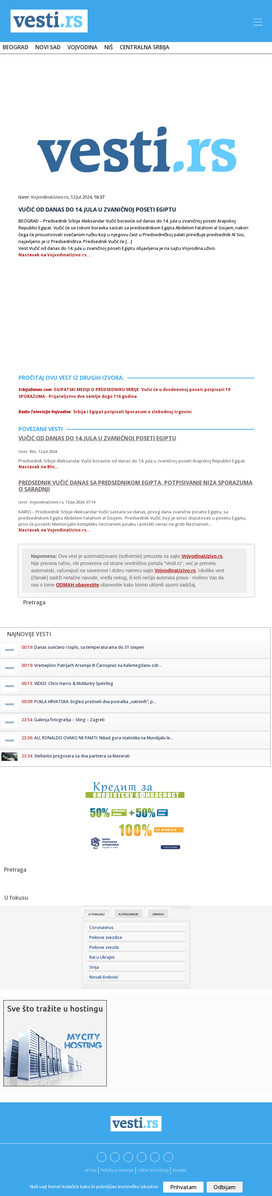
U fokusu (97, 914)
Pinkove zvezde (104, 947)
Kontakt (179, 1170)
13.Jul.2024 (74, 502)
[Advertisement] (136, 79)
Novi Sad (48, 47)
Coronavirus (101, 927)
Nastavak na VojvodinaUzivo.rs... (54, 255)
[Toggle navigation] (257, 20)
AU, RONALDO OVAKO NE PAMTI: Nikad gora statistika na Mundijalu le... (103, 738)
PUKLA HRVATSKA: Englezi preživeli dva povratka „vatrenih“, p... (95, 701)
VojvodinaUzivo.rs (49, 197)
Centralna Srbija (144, 47)
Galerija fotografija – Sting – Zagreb (69, 720)
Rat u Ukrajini (102, 957)
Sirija (94, 967)
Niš (108, 47)
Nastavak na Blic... (38, 467)
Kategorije (129, 914)
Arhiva (158, 914)
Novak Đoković (103, 977)
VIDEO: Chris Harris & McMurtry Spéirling (73, 683)
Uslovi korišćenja (153, 1170)
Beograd (15, 47)
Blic (33, 451)
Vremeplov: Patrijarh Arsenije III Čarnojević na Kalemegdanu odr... (98, 665)
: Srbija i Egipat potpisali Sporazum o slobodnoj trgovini (105, 412)
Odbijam (224, 1187)
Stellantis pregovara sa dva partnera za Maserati (82, 756)
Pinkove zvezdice (105, 937)
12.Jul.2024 (81, 197)
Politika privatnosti (117, 1170)
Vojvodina (82, 47)
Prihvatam (183, 1187)
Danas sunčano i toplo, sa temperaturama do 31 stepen (89, 647)
